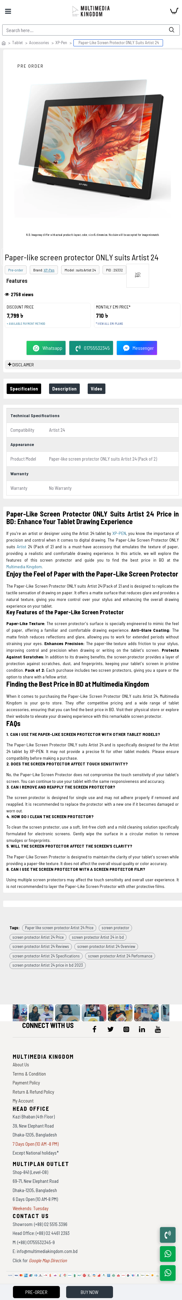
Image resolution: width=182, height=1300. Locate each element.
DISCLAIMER (23, 364)
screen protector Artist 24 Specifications (46, 955)
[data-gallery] (15, 1012)
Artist (21, 546)
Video (96, 388)
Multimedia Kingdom (24, 566)
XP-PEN (119, 533)
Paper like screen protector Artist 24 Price (59, 927)
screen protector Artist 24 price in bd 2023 (47, 965)
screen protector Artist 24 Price (38, 937)
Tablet (17, 42)
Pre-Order (36, 1292)
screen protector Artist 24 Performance (120, 955)
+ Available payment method (26, 323)
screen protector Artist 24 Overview (106, 946)
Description (64, 388)
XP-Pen (61, 42)
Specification (24, 388)
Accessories (39, 42)
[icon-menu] (94, 1029)
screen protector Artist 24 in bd (98, 937)
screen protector (115, 927)
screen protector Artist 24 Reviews (40, 946)
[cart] (174, 11)
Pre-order (15, 270)
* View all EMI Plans (109, 323)
